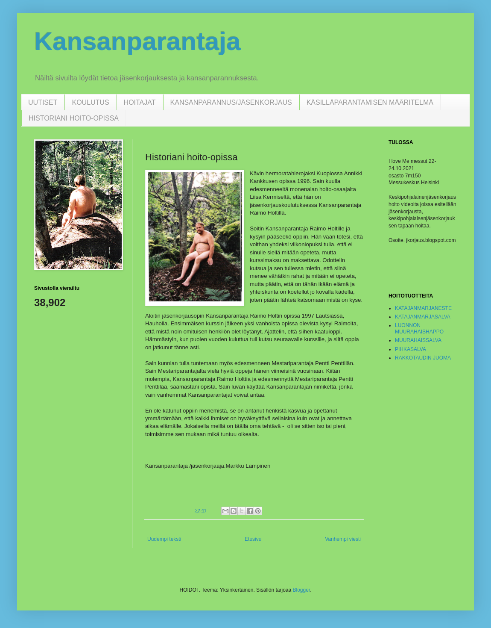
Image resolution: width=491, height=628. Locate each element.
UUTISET (42, 102)
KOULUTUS (90, 102)
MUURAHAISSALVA (418, 340)
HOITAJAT (140, 102)
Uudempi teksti (164, 539)
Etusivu (253, 539)
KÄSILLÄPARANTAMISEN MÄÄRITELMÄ (370, 102)
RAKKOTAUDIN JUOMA (423, 358)
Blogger (301, 590)
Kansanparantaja (137, 41)
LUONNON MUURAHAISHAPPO (419, 328)
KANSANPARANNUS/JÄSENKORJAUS (231, 102)
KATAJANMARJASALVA (422, 317)
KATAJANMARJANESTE (423, 308)
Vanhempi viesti (343, 539)
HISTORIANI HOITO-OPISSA (74, 118)
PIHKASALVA (410, 349)
